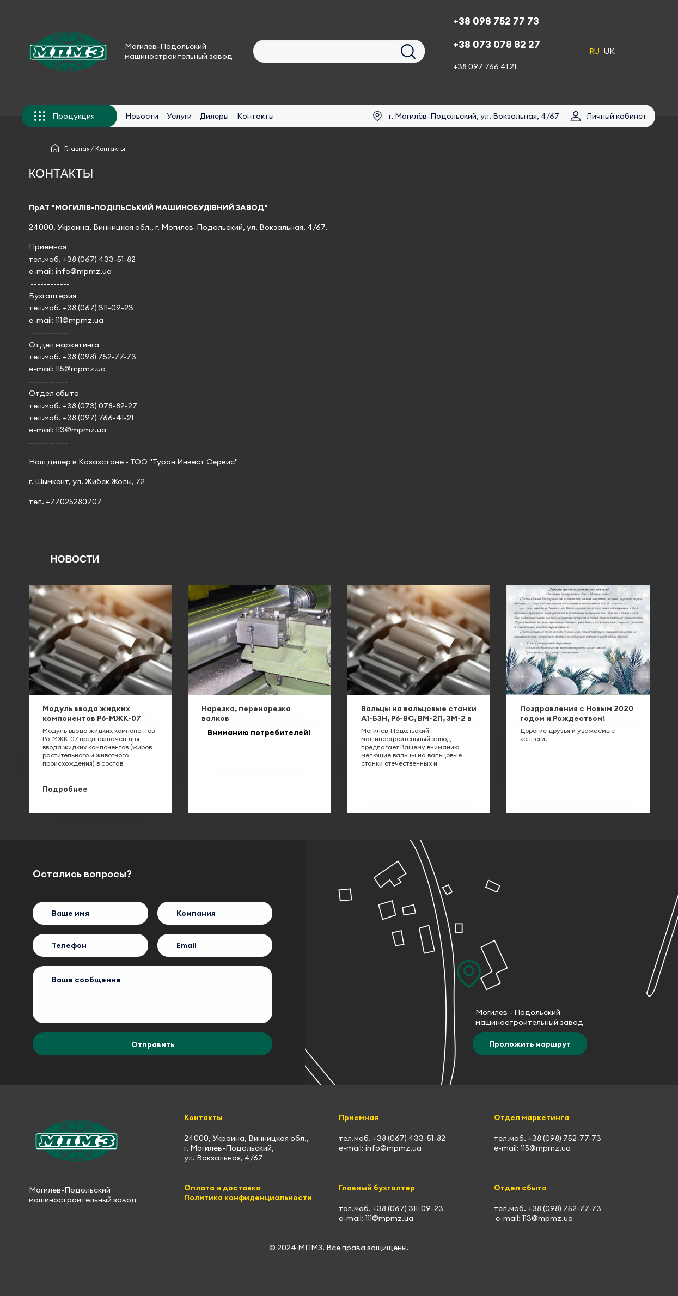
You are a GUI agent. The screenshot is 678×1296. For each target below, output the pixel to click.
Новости (141, 116)
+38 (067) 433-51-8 (97, 259)
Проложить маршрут (530, 1044)
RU (594, 51)
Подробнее (65, 789)
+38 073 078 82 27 (496, 44)
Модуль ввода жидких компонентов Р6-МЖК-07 (91, 713)
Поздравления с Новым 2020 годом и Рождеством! (576, 713)
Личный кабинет (617, 116)
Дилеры (214, 116)
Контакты (255, 116)
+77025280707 (74, 501)
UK (609, 51)
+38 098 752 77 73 (496, 21)
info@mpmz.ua (84, 271)
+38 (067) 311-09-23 (98, 308)
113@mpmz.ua (81, 430)
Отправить (152, 1044)
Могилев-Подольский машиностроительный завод (179, 51)
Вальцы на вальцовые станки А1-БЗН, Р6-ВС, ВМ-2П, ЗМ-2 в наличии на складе (419, 718)
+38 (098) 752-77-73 (99, 357)
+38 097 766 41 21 (484, 66)
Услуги (179, 116)
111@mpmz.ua (79, 320)
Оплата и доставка (222, 1188)
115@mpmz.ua (81, 369)
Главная (77, 148)
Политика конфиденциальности (248, 1197)
